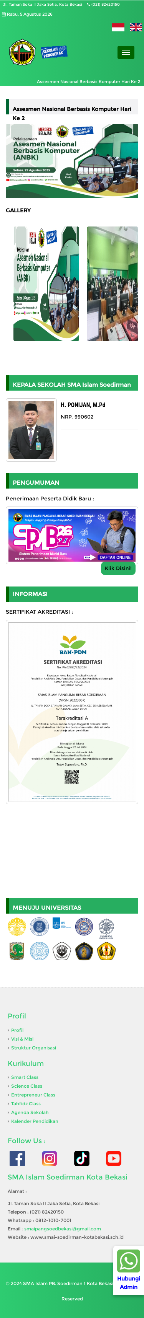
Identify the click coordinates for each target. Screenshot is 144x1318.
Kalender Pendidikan (34, 1121)
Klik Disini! (118, 568)
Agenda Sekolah (30, 1112)
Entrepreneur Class (33, 1095)
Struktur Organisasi (33, 1048)
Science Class (26, 1086)
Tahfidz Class (26, 1103)
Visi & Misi (22, 1039)
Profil (17, 1030)
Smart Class (24, 1077)
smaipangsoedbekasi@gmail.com (62, 1229)
